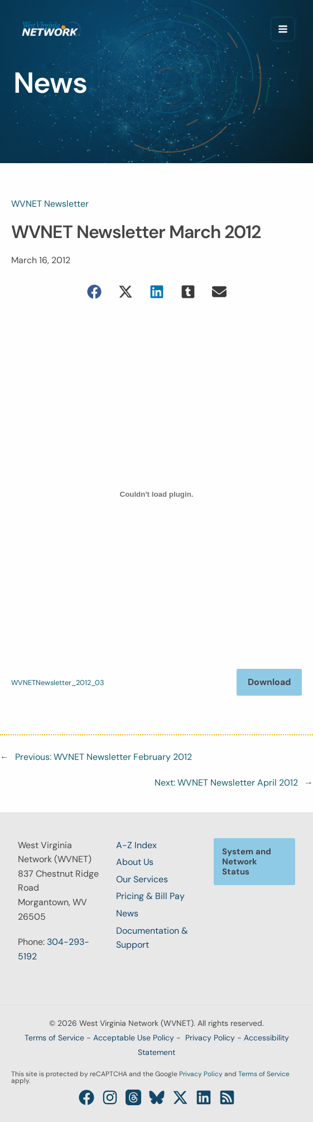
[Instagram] (110, 1097)
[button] (94, 292)
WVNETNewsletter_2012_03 (57, 682)
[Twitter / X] (180, 1097)
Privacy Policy (210, 1038)
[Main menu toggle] (283, 29)
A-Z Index (136, 845)
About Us (134, 862)
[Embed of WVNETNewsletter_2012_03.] (156, 494)
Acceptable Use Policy (133, 1038)
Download (269, 682)
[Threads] (133, 1097)
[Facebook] (86, 1097)
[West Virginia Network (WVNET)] (51, 29)
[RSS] (227, 1097)
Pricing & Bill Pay (150, 896)
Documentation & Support (152, 938)
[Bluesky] (157, 1097)
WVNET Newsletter (50, 204)
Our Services (142, 879)
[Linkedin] (203, 1097)
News (127, 913)
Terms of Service (54, 1038)
